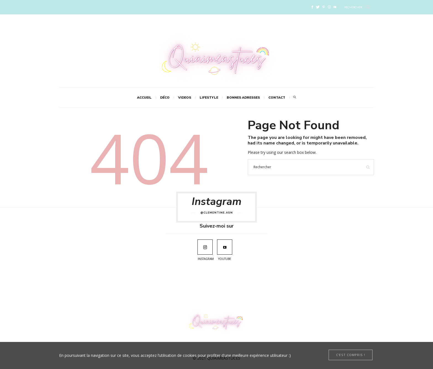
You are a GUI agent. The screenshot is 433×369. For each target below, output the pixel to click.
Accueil (144, 97)
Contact (276, 97)
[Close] (351, 355)
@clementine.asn (216, 213)
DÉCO (165, 97)
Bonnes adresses (243, 97)
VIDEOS (184, 97)
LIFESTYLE (209, 97)
